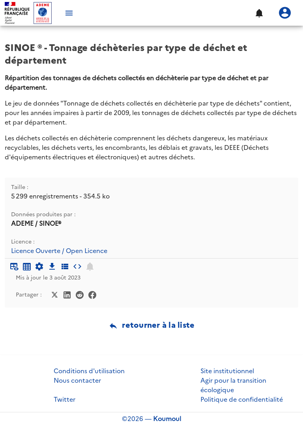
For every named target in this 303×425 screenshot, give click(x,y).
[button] (258, 13)
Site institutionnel (227, 371)
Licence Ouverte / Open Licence (59, 251)
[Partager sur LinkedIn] (67, 294)
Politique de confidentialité (241, 399)
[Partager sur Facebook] (92, 294)
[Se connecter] (284, 13)
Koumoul (167, 418)
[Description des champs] (64, 266)
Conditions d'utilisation (89, 371)
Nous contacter (77, 380)
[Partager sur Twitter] (54, 294)
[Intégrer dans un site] (77, 266)
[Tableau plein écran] (27, 266)
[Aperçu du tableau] (14, 266)
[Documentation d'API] (39, 266)
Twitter (64, 399)
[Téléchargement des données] (52, 266)
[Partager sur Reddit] (79, 294)
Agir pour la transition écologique (233, 385)
